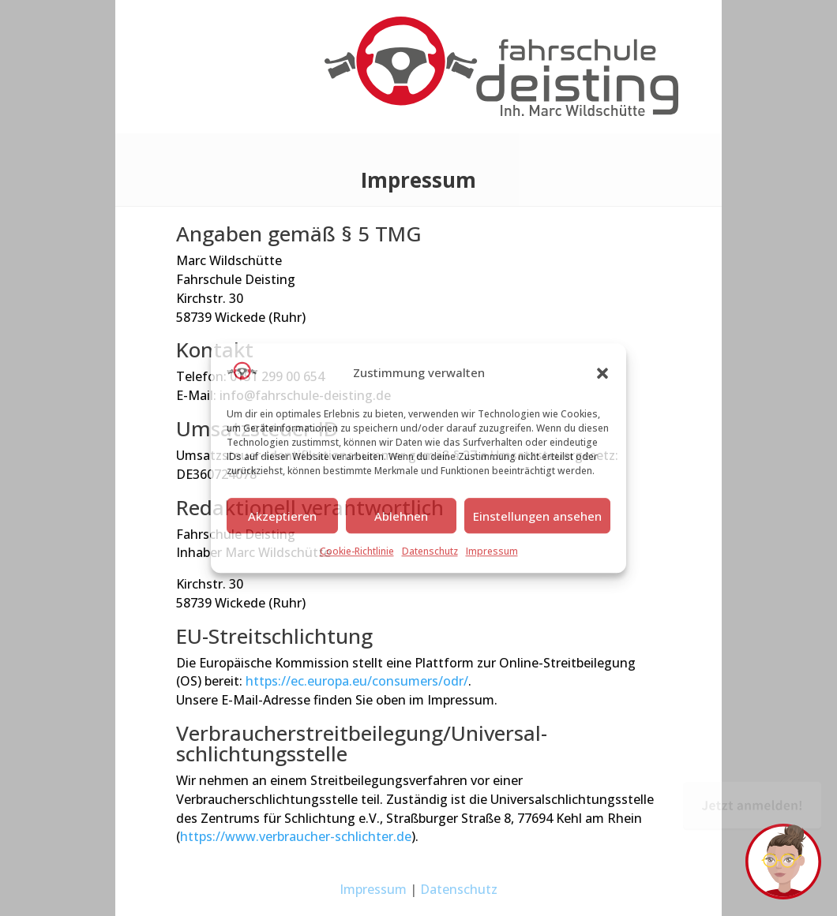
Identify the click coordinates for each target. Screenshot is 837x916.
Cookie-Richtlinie (357, 552)
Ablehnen (401, 516)
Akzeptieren (282, 516)
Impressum (492, 552)
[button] (602, 373)
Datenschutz (430, 552)
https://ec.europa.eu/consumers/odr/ (357, 681)
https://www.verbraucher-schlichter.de (295, 836)
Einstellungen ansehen (537, 516)
